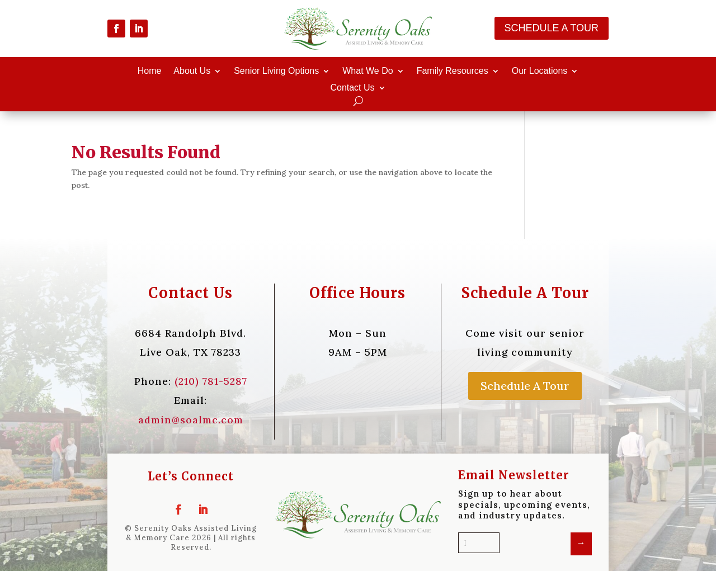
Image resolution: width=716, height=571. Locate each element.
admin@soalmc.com (190, 419)
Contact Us (352, 88)
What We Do (367, 71)
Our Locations (540, 71)
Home (150, 71)
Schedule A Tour (552, 28)
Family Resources (452, 71)
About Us (191, 71)
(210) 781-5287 (211, 381)
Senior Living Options (276, 71)
